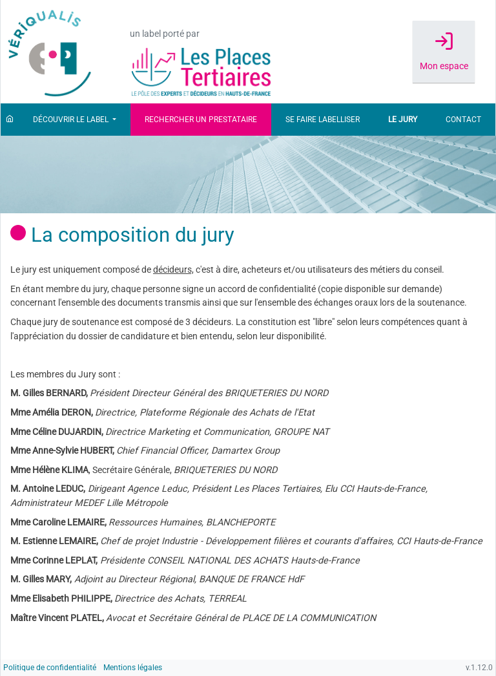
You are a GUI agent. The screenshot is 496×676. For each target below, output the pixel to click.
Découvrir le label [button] (71, 119)
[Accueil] (10, 120)
